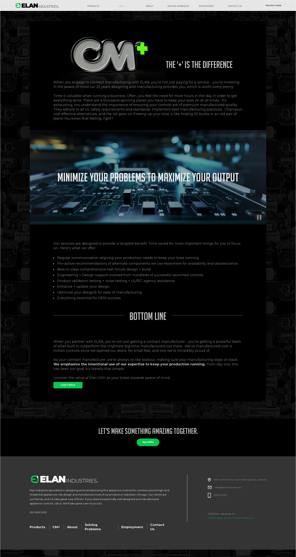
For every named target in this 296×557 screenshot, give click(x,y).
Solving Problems (93, 527)
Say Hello (148, 442)
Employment (132, 527)
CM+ (121, 6)
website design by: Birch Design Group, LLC (231, 518)
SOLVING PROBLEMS (178, 6)
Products (93, 6)
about (150, 6)
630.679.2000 (220, 495)
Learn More (68, 385)
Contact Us (157, 527)
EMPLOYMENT (206, 6)
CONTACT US (235, 6)
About (72, 527)
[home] (37, 5)
